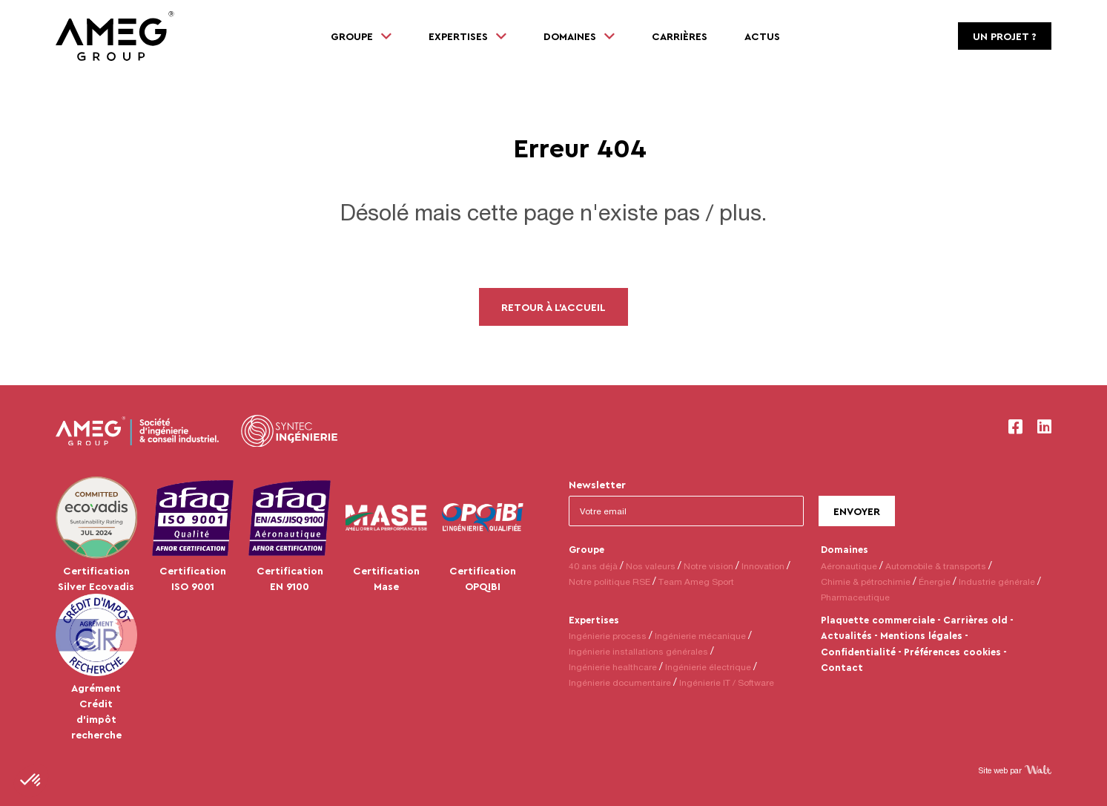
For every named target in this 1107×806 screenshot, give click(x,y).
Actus (762, 36)
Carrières (679, 36)
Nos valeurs (650, 565)
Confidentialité (858, 652)
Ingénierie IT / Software (726, 682)
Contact (842, 667)
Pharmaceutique (855, 597)
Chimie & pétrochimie (866, 581)
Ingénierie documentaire (620, 682)
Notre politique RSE (609, 581)
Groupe (586, 549)
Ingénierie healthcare (613, 666)
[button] (31, 781)
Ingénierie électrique (708, 666)
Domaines (844, 549)
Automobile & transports (935, 565)
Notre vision (708, 565)
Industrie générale (997, 581)
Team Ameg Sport (696, 581)
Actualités (846, 635)
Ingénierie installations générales (638, 651)
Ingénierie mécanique (700, 635)
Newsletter (597, 484)
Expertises (594, 620)
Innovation (762, 565)
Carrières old (975, 620)
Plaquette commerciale (878, 620)
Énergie (935, 581)
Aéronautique (849, 565)
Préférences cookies (952, 652)
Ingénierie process (608, 635)
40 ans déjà (593, 565)
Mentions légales (921, 635)
